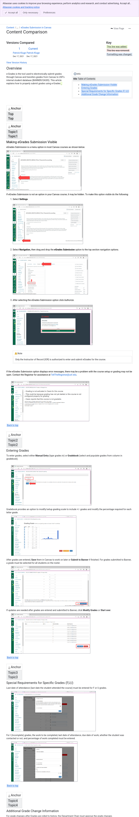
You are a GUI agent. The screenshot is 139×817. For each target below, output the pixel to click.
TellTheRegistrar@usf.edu (63, 358)
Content (10, 11)
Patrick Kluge (19, 36)
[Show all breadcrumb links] (17, 10)
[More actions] (130, 11)
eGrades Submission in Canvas (36, 11)
